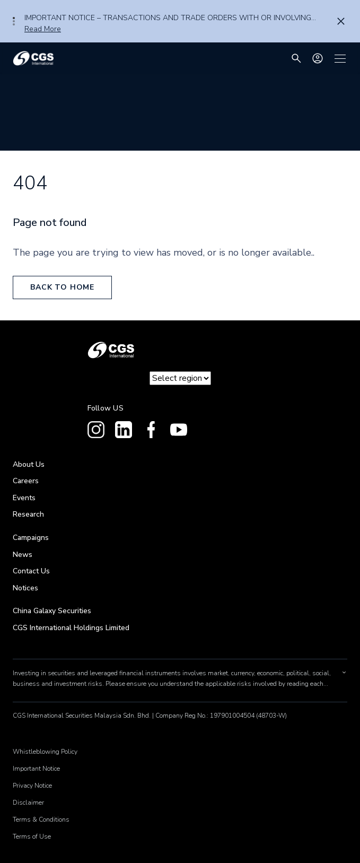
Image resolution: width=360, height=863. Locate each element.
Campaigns (31, 538)
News (22, 555)
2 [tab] (14, 21)
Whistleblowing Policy (45, 751)
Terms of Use (32, 836)
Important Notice (36, 768)
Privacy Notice (32, 785)
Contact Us (31, 571)
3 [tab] (14, 24)
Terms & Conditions (41, 819)
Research (28, 514)
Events (24, 498)
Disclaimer (28, 802)
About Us (29, 464)
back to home (62, 287)
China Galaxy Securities (52, 611)
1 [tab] (14, 18)
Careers (26, 481)
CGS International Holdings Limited (71, 628)
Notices (25, 588)
